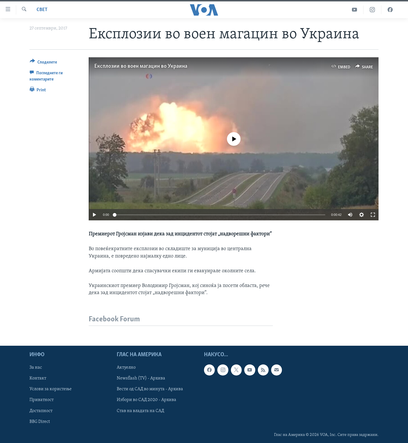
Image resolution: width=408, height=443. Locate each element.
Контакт (37, 378)
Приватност (41, 400)
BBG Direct (39, 421)
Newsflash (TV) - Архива (141, 378)
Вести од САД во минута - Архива (150, 389)
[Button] (43, 63)
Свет (42, 9)
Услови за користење (50, 389)
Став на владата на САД (140, 411)
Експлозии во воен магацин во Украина (140, 66)
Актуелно (126, 368)
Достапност (40, 411)
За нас (35, 368)
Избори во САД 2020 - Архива (146, 400)
